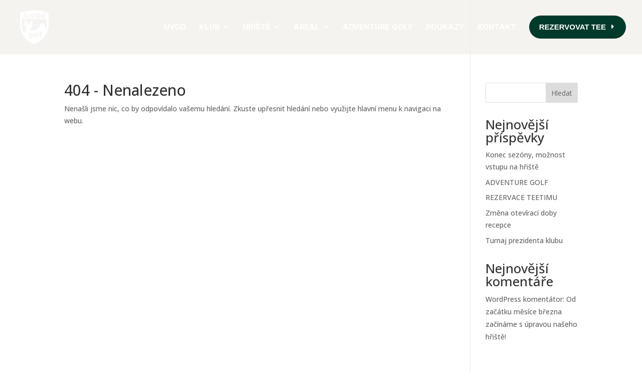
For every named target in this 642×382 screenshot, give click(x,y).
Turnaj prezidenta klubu (524, 240)
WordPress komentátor (524, 299)
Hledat (561, 93)
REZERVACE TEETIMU (521, 197)
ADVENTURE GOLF (517, 182)
